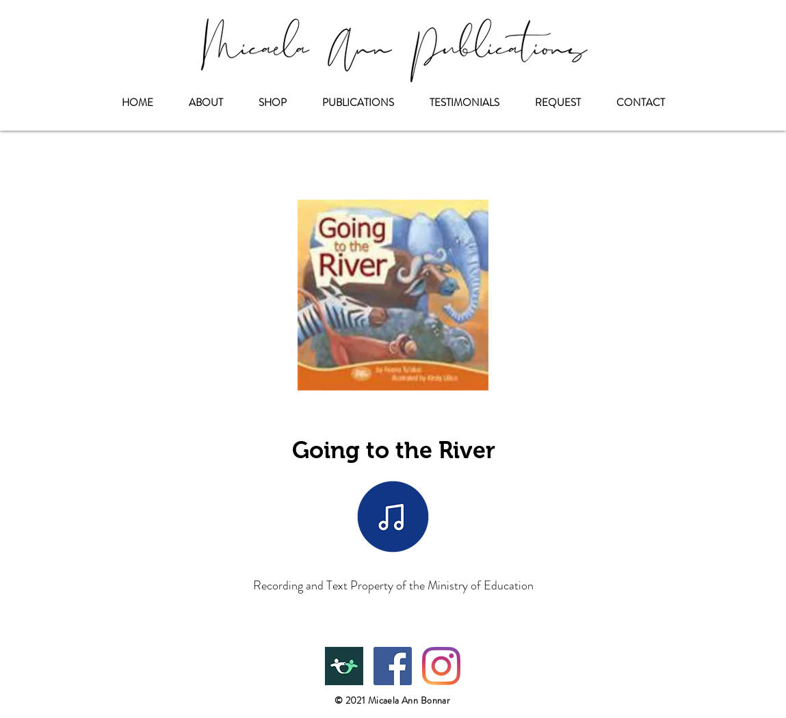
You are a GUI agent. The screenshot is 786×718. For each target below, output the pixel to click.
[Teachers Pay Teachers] (344, 666)
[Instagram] (441, 666)
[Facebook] (393, 666)
